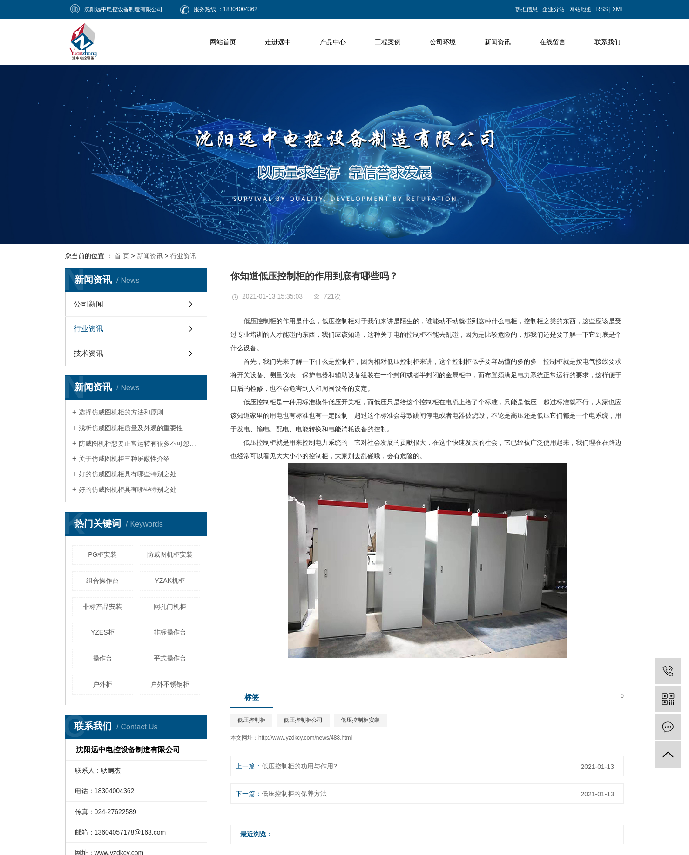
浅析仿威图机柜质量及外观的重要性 (131, 428)
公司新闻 (88, 304)
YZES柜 (103, 632)
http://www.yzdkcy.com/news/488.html (305, 738)
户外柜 (102, 684)
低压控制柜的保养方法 (294, 793)
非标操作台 (170, 632)
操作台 (102, 658)
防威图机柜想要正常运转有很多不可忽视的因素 (139, 443)
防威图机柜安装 (170, 554)
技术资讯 (88, 353)
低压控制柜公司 (303, 720)
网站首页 (223, 42)
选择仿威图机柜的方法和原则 (121, 412)
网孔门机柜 (170, 606)
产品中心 (333, 42)
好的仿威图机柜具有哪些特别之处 (127, 474)
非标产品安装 (102, 606)
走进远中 (278, 42)
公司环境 (443, 42)
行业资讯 (183, 256)
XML (618, 9)
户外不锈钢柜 (169, 684)
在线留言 (553, 42)
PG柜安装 (102, 554)
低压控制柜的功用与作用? (299, 766)
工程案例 (388, 42)
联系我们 (607, 42)
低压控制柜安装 (360, 720)
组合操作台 (102, 580)
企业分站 (553, 9)
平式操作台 (170, 658)
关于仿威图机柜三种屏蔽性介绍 (124, 458)
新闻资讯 (498, 42)
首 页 (122, 256)
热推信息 (526, 9)
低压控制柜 (251, 720)
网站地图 (580, 9)
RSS (602, 9)
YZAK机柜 (170, 580)
